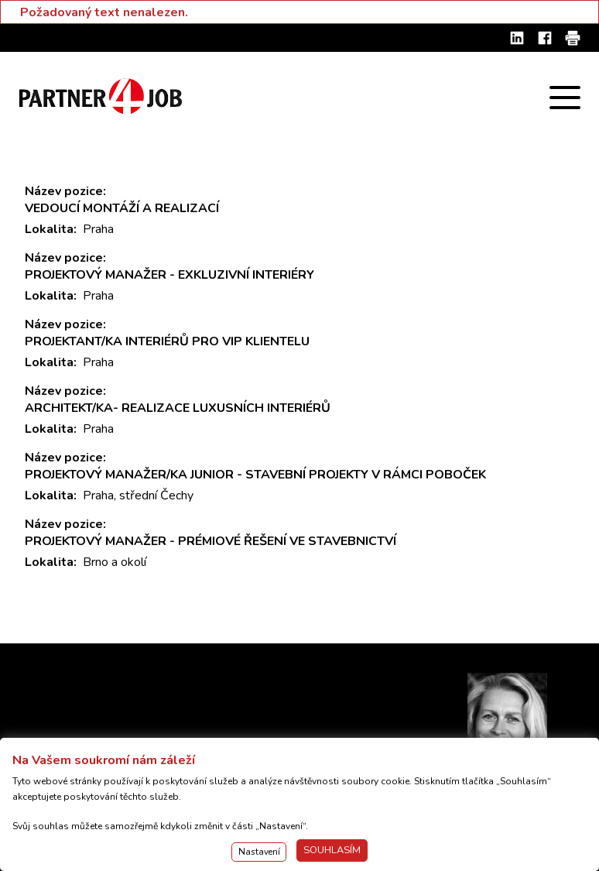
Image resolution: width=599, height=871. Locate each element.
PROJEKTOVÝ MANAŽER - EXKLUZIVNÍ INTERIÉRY (169, 274)
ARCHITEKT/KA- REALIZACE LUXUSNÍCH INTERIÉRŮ (177, 408)
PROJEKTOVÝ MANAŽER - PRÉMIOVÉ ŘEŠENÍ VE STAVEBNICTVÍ (210, 541)
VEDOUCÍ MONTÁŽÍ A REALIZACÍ (122, 208)
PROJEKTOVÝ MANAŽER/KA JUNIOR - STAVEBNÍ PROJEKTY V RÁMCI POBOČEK (255, 474)
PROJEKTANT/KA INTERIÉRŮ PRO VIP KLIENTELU (167, 341)
